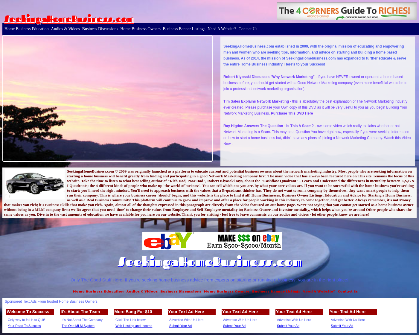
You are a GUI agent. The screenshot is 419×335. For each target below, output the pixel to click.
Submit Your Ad (180, 326)
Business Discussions (100, 29)
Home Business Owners (140, 29)
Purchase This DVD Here (292, 113)
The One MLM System (78, 326)
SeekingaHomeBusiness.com (69, 19)
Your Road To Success (24, 326)
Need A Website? (222, 29)
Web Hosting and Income (133, 326)
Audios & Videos (65, 29)
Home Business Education (26, 29)
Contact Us (248, 29)
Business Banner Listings (184, 29)
